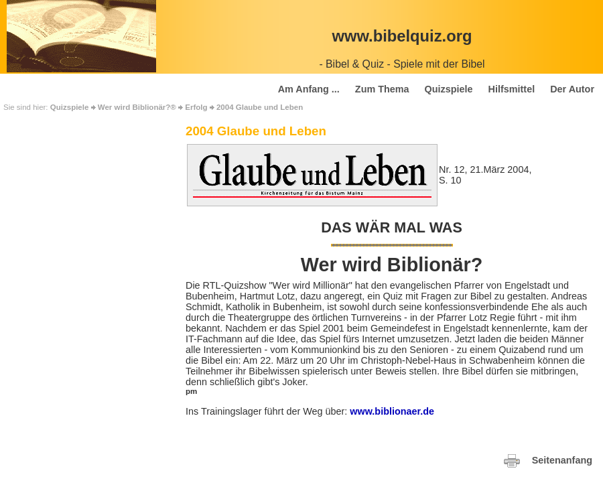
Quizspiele (69, 107)
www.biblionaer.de (392, 411)
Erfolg (196, 107)
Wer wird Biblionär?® (137, 107)
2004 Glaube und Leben (259, 107)
